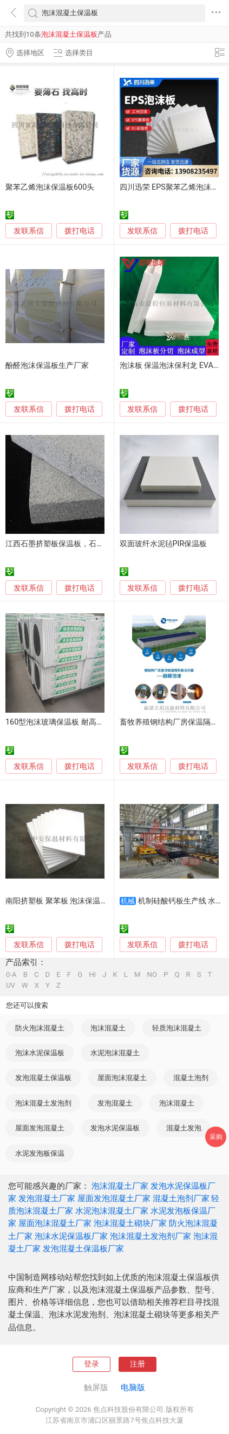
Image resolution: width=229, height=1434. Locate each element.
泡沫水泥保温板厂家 (71, 1236)
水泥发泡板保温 (39, 1153)
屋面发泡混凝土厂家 (114, 1198)
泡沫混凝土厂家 (119, 1186)
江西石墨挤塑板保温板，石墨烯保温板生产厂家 (85, 543)
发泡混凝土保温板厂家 (83, 1249)
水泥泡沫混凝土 (115, 1053)
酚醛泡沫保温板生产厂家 (47, 365)
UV (10, 985)
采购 (216, 1137)
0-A (11, 974)
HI (92, 974)
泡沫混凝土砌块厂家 (130, 1223)
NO (152, 974)
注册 (137, 1364)
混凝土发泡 (183, 1128)
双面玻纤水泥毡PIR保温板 (163, 543)
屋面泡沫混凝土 (122, 1078)
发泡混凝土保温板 (43, 1078)
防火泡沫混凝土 (39, 1028)
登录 (91, 1364)
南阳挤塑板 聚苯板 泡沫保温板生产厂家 (71, 901)
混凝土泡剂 (190, 1078)
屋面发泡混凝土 (39, 1128)
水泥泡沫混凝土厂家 (111, 1211)
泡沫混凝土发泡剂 (43, 1103)
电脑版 (133, 1387)
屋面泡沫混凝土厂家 (54, 1223)
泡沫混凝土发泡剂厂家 (150, 1236)
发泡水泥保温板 (115, 1128)
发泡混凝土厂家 (46, 1198)
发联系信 (29, 231)
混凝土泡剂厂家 (181, 1198)
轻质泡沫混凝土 (176, 1028)
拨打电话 (79, 230)
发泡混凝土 (115, 1103)
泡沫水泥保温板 (39, 1053)
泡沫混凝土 (108, 1028)
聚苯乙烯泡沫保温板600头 (49, 187)
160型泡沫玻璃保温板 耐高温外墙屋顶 (69, 722)
